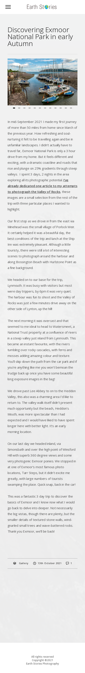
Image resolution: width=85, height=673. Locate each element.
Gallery (23, 563)
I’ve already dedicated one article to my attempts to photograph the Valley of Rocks (42, 186)
